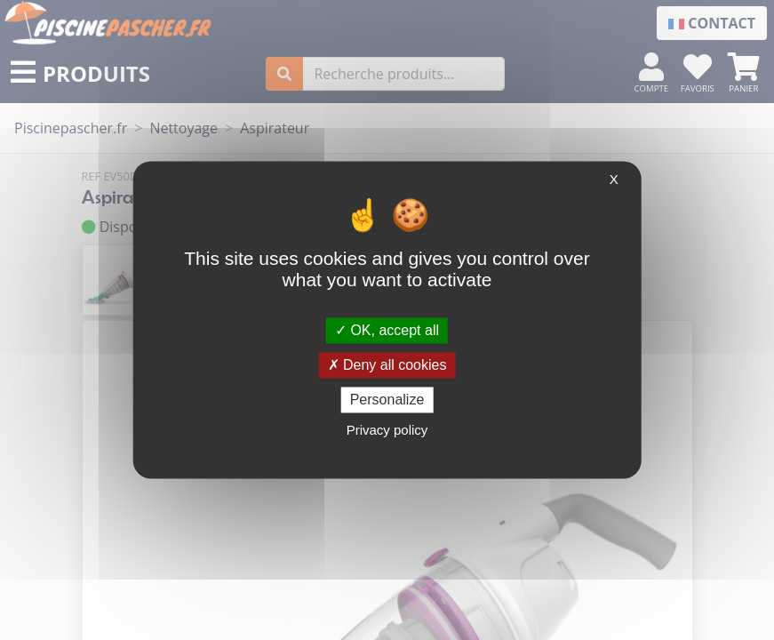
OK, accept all (387, 330)
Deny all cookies (387, 364)
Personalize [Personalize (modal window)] (387, 399)
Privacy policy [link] (387, 430)
